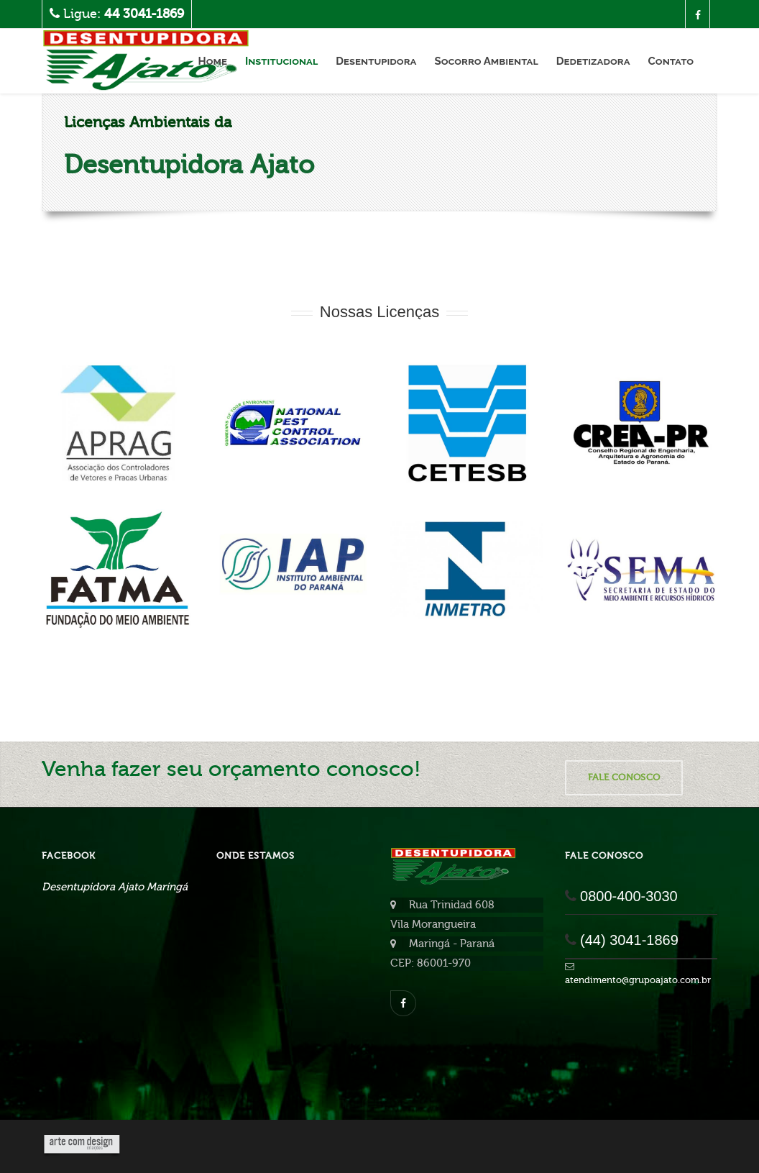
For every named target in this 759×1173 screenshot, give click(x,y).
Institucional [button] (281, 61)
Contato (671, 61)
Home (212, 61)
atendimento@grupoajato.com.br (638, 980)
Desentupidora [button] (376, 61)
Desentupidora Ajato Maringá (115, 887)
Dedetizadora (593, 61)
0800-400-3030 (629, 896)
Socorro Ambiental (486, 61)
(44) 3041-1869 (629, 940)
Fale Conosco (624, 777)
